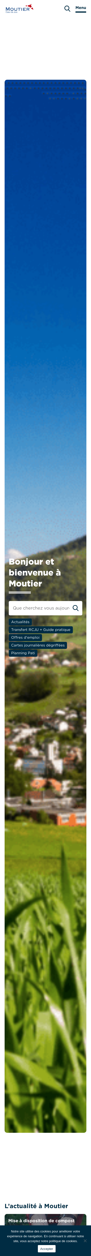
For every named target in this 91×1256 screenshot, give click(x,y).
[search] (67, 9)
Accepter (46, 1249)
